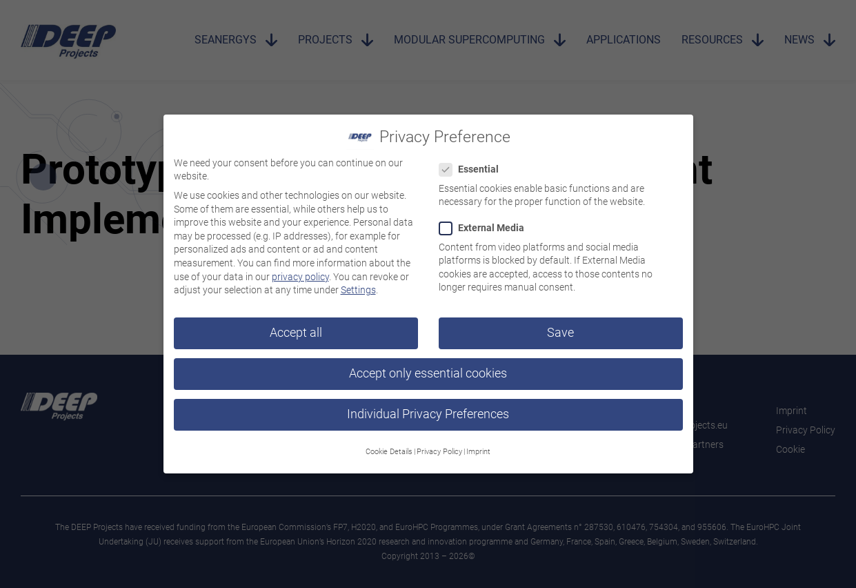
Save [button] (560, 326)
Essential (473, 163)
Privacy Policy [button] (439, 445)
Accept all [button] (296, 326)
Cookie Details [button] (389, 445)
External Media (486, 222)
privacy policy (300, 270)
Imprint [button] (478, 445)
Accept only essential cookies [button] (428, 368)
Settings (358, 284)
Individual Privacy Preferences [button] (428, 408)
